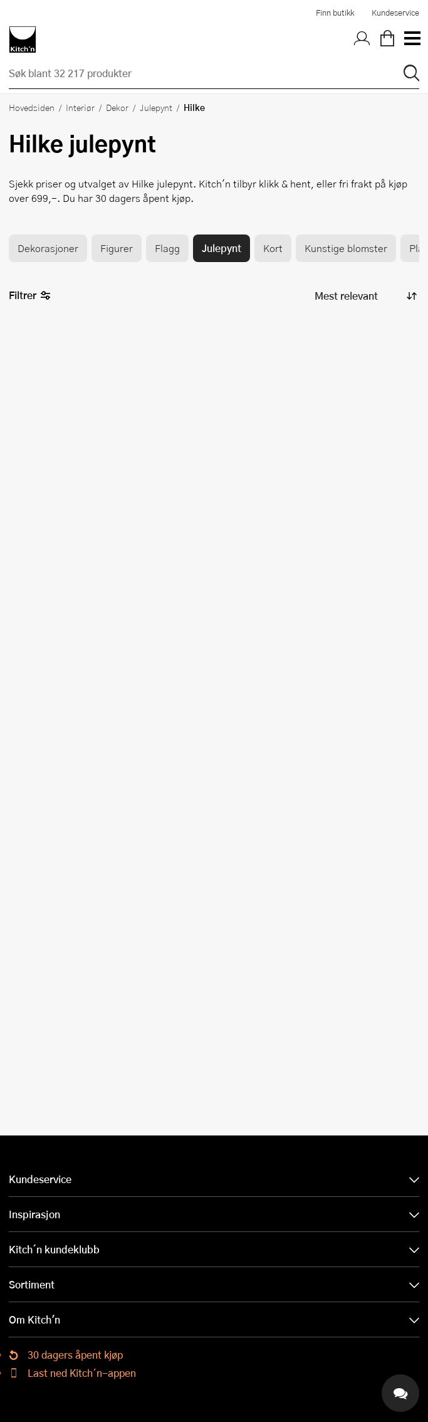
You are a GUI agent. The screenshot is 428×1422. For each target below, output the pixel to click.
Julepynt (156, 107)
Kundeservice (395, 12)
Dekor (117, 107)
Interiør (80, 107)
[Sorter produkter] (364, 296)
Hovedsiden (32, 107)
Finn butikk (335, 12)
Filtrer (30, 295)
